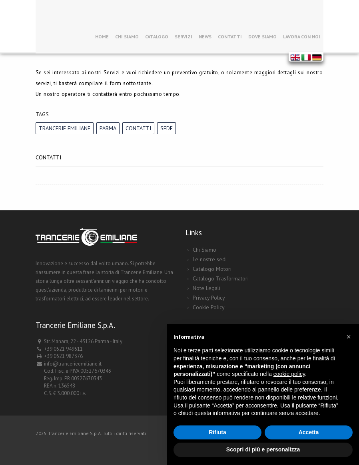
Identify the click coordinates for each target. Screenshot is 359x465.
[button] (348, 336)
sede (166, 128)
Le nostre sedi (210, 259)
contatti (138, 128)
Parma (108, 128)
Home (102, 37)
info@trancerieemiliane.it (73, 363)
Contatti (230, 37)
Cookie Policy (209, 307)
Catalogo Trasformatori (221, 278)
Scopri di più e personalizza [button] (263, 449)
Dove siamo (262, 37)
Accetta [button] (309, 432)
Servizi (183, 37)
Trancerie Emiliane (64, 128)
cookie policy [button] (289, 374)
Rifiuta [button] (217, 432)
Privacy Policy (209, 297)
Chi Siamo (127, 37)
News (205, 37)
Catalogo (156, 37)
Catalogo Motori (212, 268)
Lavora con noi (301, 37)
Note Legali (206, 288)
